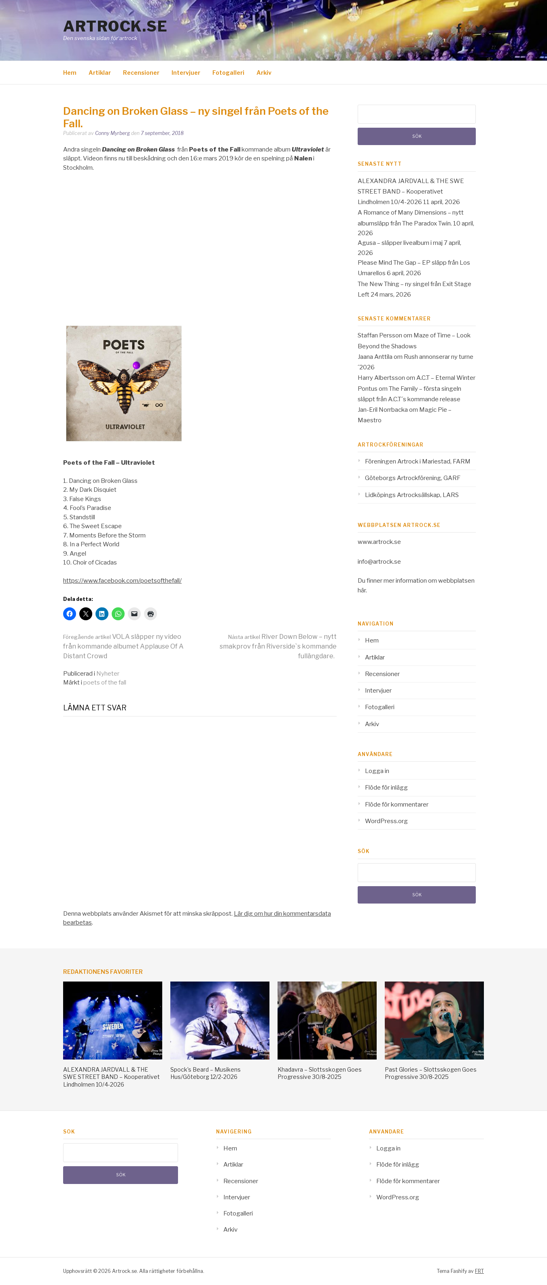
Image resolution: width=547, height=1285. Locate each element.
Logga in (377, 771)
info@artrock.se (379, 561)
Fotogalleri (228, 72)
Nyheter (107, 673)
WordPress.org (386, 821)
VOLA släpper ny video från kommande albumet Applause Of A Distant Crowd (123, 646)
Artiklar (100, 72)
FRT (479, 1271)
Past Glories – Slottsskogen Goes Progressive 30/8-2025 (431, 1073)
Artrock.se (115, 26)
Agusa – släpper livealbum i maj (400, 242)
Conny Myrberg (112, 133)
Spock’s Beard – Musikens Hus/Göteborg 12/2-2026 (205, 1073)
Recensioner (141, 72)
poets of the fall (104, 682)
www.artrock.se (379, 542)
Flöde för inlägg (386, 787)
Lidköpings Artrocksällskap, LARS (412, 495)
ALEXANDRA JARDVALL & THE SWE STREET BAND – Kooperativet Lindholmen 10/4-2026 (411, 191)
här (362, 590)
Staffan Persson (380, 335)
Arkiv (264, 72)
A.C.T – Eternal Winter (445, 377)
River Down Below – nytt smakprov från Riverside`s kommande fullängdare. (278, 646)
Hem (69, 72)
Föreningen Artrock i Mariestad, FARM (418, 461)
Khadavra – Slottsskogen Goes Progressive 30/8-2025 (320, 1073)
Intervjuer (186, 72)
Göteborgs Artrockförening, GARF (412, 478)
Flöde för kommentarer (396, 804)
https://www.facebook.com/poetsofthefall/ (122, 580)
